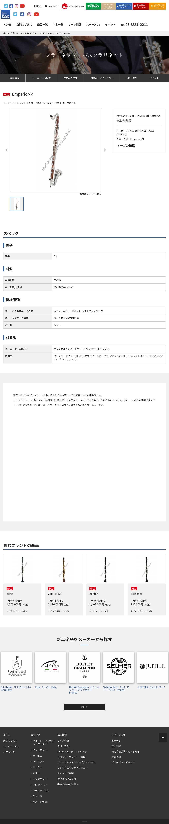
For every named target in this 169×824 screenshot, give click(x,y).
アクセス (10, 752)
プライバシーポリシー (123, 762)
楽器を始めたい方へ (67, 784)
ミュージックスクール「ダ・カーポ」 (77, 762)
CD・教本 (132, 77)
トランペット (40, 778)
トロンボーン (40, 784)
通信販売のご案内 (66, 778)
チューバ (37, 796)
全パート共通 (40, 802)
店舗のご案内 (24, 24)
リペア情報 (74, 24)
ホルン (36, 773)
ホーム (6, 735)
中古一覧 (58, 24)
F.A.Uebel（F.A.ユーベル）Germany (34, 103)
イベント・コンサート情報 (71, 757)
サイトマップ (118, 735)
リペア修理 (63, 740)
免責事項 (116, 757)
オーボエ (37, 755)
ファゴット (38, 761)
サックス (37, 767)
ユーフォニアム (41, 790)
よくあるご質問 (65, 773)
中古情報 (62, 735)
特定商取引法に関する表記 (125, 751)
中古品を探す (71, 77)
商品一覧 (42, 24)
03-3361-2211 (134, 24)
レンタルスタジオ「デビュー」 (73, 767)
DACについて (13, 746)
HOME (7, 24)
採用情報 (116, 746)
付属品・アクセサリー (102, 77)
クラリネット (69, 103)
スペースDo (93, 24)
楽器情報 (14, 77)
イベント (110, 24)
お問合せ (116, 740)
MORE (84, 707)
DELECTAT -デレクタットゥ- (72, 751)
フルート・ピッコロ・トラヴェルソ (44, 742)
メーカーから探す (41, 77)
